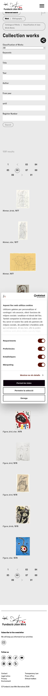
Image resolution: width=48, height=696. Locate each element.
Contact (4, 673)
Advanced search (11, 13)
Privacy (4, 679)
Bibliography (17, 19)
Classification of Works (13, 45)
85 (8, 170)
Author (6, 83)
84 (36, 164)
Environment (6, 681)
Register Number (10, 114)
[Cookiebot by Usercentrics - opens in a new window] (34, 296)
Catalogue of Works (12, 25)
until (5, 104)
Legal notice (5, 676)
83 (26, 164)
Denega (23, 398)
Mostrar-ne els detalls (30, 375)
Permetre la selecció (24, 390)
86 (17, 170)
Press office (29, 676)
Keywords (7, 53)
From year (7, 93)
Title (5, 63)
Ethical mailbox (30, 679)
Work (7, 19)
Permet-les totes (24, 383)
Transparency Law (31, 673)
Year (5, 73)
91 (31, 175)
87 (26, 170)
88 (36, 170)
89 (12, 175)
